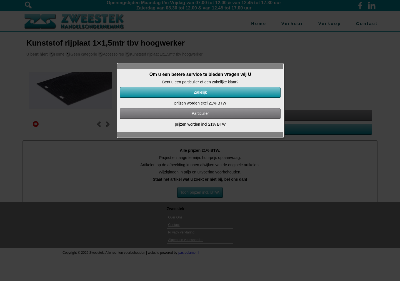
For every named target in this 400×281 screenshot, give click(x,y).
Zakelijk (200, 92)
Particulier (200, 113)
